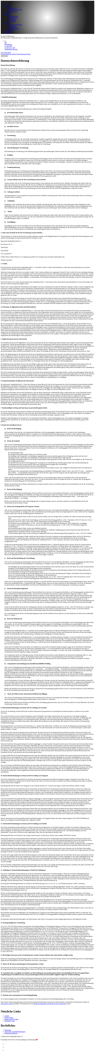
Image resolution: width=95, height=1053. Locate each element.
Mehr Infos (4, 56)
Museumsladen (12, 18)
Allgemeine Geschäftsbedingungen (14, 1031)
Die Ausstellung (13, 16)
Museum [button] (7, 14)
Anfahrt (6, 1016)
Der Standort (12, 19)
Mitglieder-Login (9, 1021)
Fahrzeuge (7, 13)
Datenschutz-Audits (7, 1004)
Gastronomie (12, 21)
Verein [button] (6, 6)
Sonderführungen (13, 28)
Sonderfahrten (12, 29)
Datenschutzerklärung (10, 1033)
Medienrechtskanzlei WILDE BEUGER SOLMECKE (50, 1004)
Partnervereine (8, 1017)
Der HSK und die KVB (15, 9)
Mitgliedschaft (12, 8)
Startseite (7, 4)
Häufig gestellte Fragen (11, 1019)
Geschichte (7, 31)
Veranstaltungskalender (15, 24)
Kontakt (6, 33)
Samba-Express (12, 11)
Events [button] (6, 23)
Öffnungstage (12, 26)
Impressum (7, 1030)
